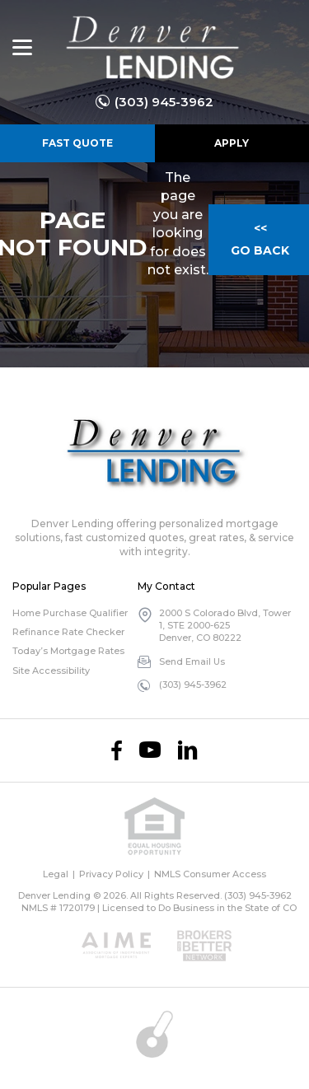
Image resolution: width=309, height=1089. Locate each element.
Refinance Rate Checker (68, 632)
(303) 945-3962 (164, 102)
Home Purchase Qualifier (70, 613)
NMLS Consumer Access (210, 874)
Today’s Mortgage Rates (68, 651)
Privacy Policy (111, 874)
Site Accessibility (51, 670)
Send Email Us (192, 661)
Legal (55, 874)
